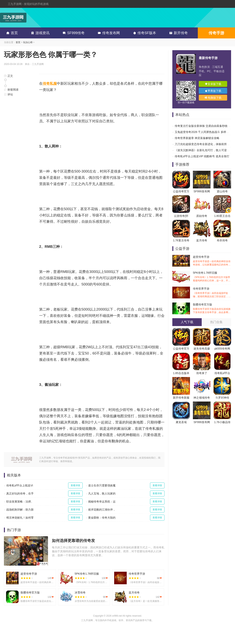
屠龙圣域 (181, 422)
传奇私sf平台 (222, 373)
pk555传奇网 (222, 348)
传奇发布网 (108, 33)
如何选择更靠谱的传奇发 (73, 540)
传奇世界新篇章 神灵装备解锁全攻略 (197, 138)
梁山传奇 (222, 191)
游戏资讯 (40, 33)
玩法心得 (28, 42)
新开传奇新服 (181, 397)
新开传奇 (178, 33)
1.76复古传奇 (181, 240)
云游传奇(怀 (181, 215)
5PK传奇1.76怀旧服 (212, 276)
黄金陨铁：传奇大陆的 (102, 517)
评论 (8, 94)
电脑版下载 (213, 97)
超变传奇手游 (212, 260)
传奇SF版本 (144, 33)
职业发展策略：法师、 (20, 501)
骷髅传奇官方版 (212, 308)
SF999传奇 (73, 33)
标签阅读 (11, 89)
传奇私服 (50, 83)
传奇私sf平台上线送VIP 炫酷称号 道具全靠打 (202, 156)
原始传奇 (201, 215)
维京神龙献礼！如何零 (20, 517)
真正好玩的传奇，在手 (20, 493)
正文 (8, 75)
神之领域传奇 (201, 397)
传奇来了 (201, 373)
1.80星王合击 (222, 215)
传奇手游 (216, 33)
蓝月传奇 (201, 240)
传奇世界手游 (212, 292)
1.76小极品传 (222, 422)
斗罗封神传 (222, 397)
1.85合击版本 (181, 373)
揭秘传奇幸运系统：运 (102, 501)
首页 (11, 33)
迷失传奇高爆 (201, 348)
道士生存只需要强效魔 (102, 485)
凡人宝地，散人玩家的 (102, 493)
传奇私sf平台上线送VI (19, 485)
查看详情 (75, 485)
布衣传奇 (222, 240)
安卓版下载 (213, 83)
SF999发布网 (201, 191)
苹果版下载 (213, 90)
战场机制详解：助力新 (20, 509)
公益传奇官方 (181, 191)
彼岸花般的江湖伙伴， (102, 509)
